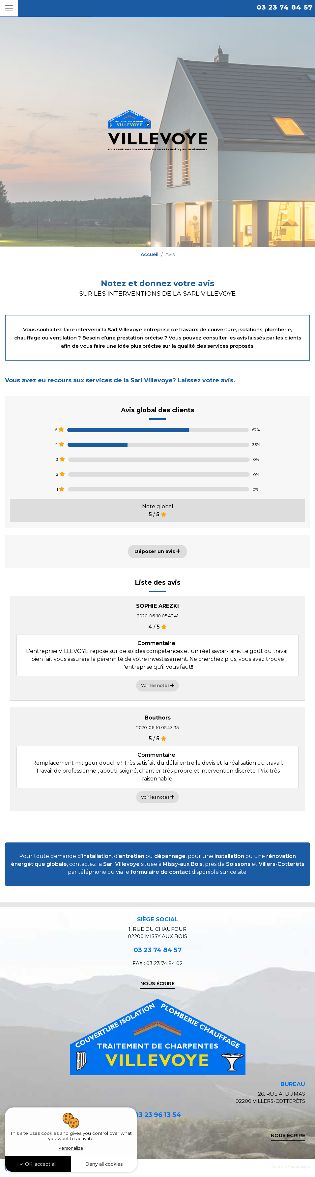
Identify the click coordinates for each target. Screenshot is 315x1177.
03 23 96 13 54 (157, 1115)
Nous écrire (157, 983)
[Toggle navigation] (9, 8)
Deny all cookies (104, 1164)
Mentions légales (299, 1166)
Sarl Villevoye (121, 864)
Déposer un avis (157, 551)
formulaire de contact (160, 872)
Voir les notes (157, 685)
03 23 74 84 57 (285, 7)
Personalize (70, 1148)
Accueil (149, 254)
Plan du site (279, 1166)
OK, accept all (38, 1164)
